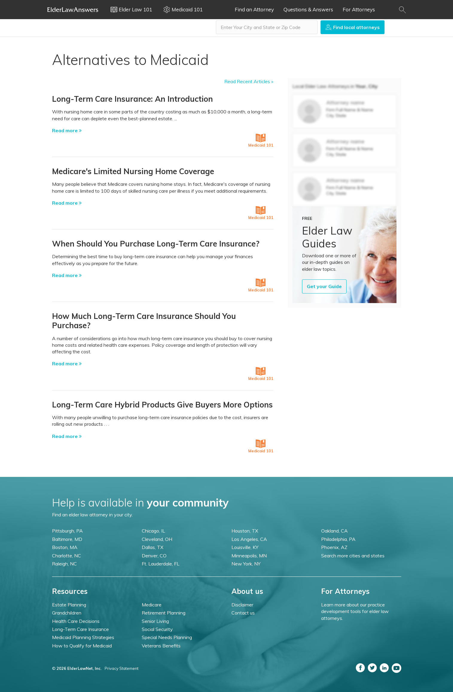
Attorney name (345, 102)
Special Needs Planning (167, 637)
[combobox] (267, 27)
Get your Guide (324, 286)
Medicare (151, 605)
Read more (67, 130)
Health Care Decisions (76, 621)
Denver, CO (154, 556)
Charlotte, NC (66, 556)
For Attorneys (359, 9)
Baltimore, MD (67, 539)
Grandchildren (66, 613)
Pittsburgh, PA (67, 531)
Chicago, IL (153, 531)
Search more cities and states (353, 556)
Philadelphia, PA (338, 539)
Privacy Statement (121, 668)
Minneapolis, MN (249, 556)
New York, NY (245, 564)
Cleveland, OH (157, 539)
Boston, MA (64, 547)
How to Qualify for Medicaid (82, 646)
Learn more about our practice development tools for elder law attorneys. (355, 611)
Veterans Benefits (161, 646)
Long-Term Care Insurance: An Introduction (132, 99)
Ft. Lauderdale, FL (160, 564)
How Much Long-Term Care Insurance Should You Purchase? (144, 320)
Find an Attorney (254, 9)
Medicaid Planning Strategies (83, 637)
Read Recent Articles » (248, 81)
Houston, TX (244, 531)
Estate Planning (69, 605)
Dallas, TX (152, 547)
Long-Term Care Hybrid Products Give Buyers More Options (162, 405)
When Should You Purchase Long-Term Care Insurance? (156, 244)
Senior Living (155, 621)
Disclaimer (242, 605)
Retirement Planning (163, 613)
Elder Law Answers (73, 9)
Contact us (243, 613)
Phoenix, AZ (334, 547)
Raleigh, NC (64, 564)
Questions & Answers (308, 9)
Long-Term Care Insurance (80, 629)
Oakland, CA (334, 531)
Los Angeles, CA (249, 539)
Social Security (157, 629)
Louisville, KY (244, 547)
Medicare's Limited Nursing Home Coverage (133, 171)
